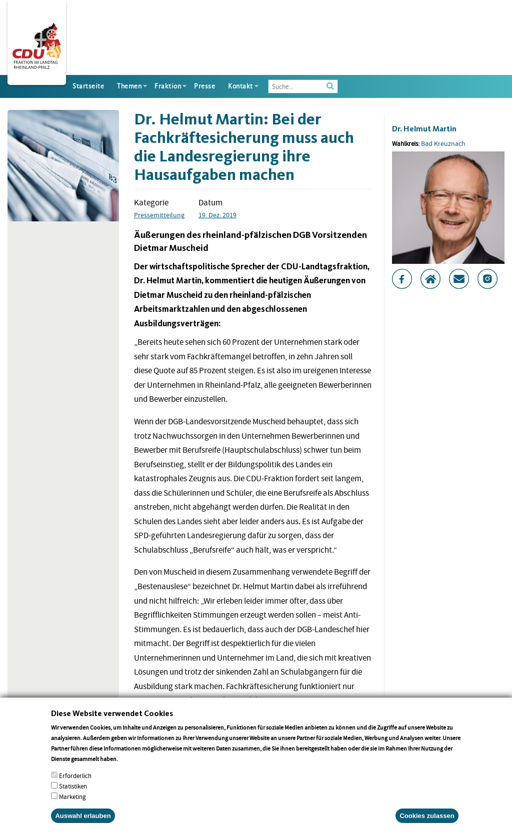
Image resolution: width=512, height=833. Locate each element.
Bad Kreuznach (443, 143)
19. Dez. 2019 (217, 214)
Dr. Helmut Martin (424, 128)
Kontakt (240, 86)
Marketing (72, 809)
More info (132, 771)
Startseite (88, 86)
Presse (204, 86)
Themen (129, 86)
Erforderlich (75, 788)
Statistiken (73, 799)
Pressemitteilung (159, 214)
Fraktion (167, 86)
